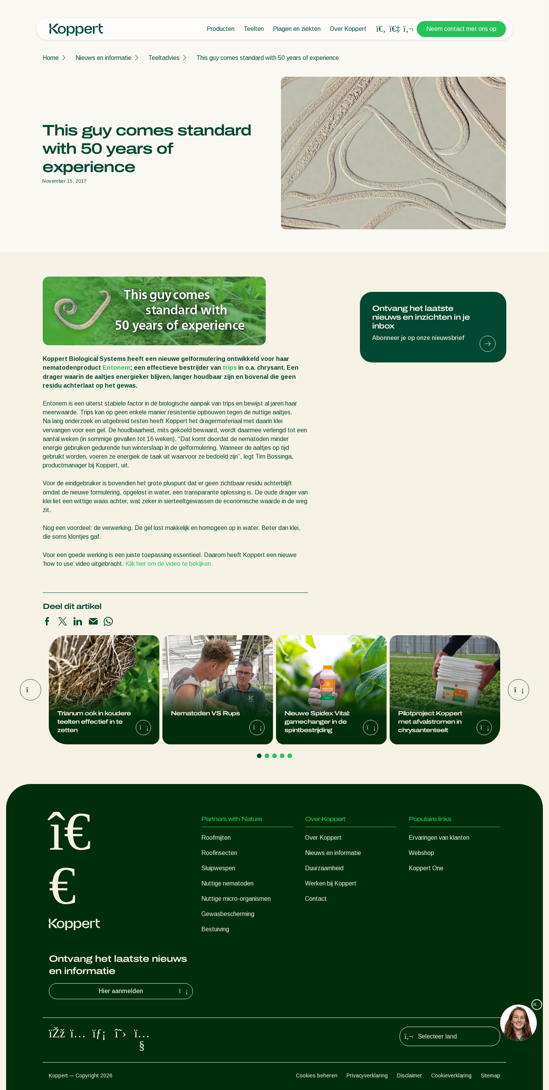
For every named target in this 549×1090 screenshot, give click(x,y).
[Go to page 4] (282, 756)
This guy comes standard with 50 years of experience (267, 58)
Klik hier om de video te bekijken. (169, 563)
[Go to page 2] (267, 756)
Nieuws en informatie (103, 58)
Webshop (421, 853)
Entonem (116, 367)
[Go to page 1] (259, 756)
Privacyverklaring (367, 1075)
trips (230, 367)
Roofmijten (216, 837)
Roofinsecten (219, 853)
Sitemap (490, 1075)
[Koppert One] (394, 29)
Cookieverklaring (451, 1075)
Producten (220, 29)
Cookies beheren (316, 1075)
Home (51, 58)
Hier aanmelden (144, 991)
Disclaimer (409, 1075)
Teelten (254, 29)
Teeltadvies (164, 58)
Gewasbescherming (227, 914)
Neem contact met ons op (461, 29)
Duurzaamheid (324, 868)
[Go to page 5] (289, 756)
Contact (316, 898)
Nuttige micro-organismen (236, 898)
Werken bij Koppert (330, 883)
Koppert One (426, 868)
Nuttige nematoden (227, 883)
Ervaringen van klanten (439, 837)
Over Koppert (348, 29)
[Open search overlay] (381, 29)
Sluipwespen (218, 868)
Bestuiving (215, 929)
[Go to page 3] (274, 756)
